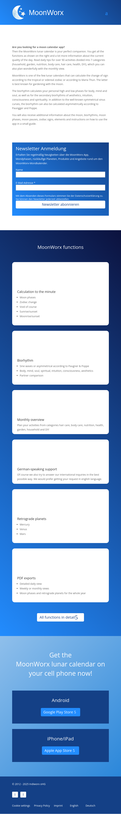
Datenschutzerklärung (87, 195)
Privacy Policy (42, 806)
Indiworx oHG (37, 784)
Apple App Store (58, 750)
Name (19, 169)
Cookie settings (21, 806)
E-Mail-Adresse (25, 183)
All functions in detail (57, 617)
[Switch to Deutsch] (88, 807)
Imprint (58, 806)
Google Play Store (58, 712)
